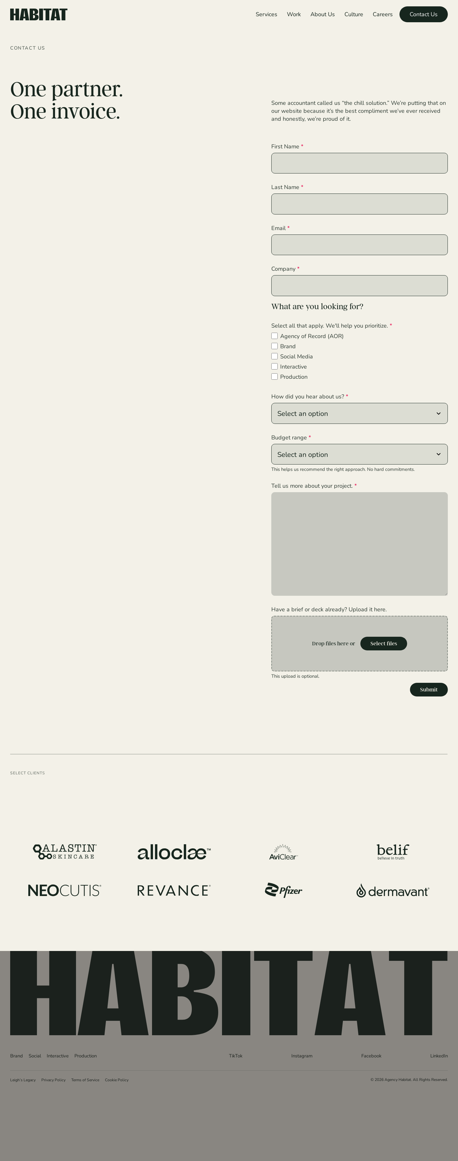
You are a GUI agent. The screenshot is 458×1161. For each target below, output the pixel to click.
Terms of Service (85, 1079)
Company (285, 268)
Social (35, 1055)
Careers (383, 14)
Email (280, 228)
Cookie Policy (116, 1079)
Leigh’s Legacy (23, 1079)
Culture (353, 14)
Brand (288, 346)
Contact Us (424, 14)
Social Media (296, 356)
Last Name (287, 187)
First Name (287, 146)
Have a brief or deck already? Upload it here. (329, 609)
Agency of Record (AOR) (312, 336)
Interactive (293, 366)
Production (294, 376)
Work (294, 14)
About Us (322, 14)
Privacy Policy (53, 1079)
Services (266, 14)
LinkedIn (439, 1055)
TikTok (235, 1055)
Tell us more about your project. (314, 485)
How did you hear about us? (309, 396)
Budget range (291, 437)
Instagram (302, 1055)
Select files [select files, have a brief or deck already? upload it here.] (384, 644)
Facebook (371, 1055)
